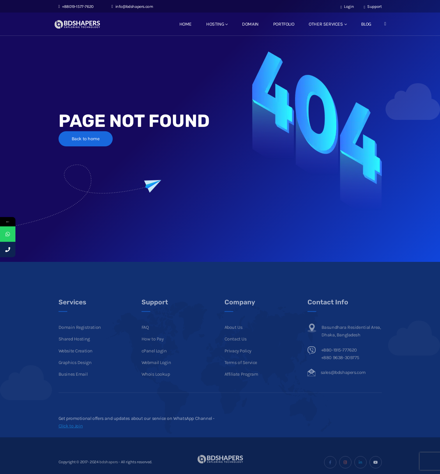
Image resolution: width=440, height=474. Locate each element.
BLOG (366, 24)
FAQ (145, 337)
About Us (234, 337)
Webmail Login (156, 373)
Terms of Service (241, 373)
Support (372, 6)
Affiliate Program (241, 385)
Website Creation (76, 361)
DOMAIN (250, 24)
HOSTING (216, 24)
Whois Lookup (156, 385)
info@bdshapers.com (132, 6)
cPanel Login (154, 361)
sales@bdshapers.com (343, 383)
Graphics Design (75, 373)
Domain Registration (80, 337)
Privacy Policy (238, 361)
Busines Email (73, 385)
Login (347, 6)
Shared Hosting (74, 349)
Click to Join (71, 436)
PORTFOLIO (283, 24)
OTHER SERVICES (327, 24)
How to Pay (153, 349)
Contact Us (236, 349)
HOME (185, 24)
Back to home (86, 138)
